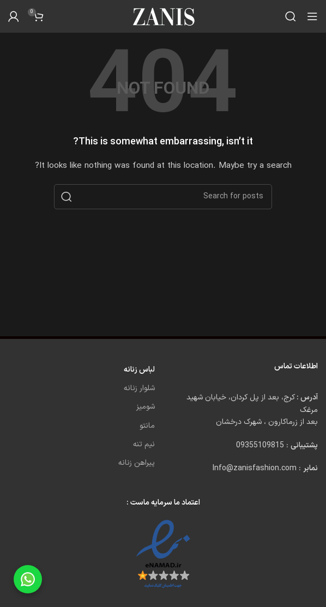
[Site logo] (163, 16)
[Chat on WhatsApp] (28, 579)
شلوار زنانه (139, 388)
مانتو (147, 426)
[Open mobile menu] (312, 16)
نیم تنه (144, 444)
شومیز (145, 406)
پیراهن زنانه (136, 463)
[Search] (290, 16)
